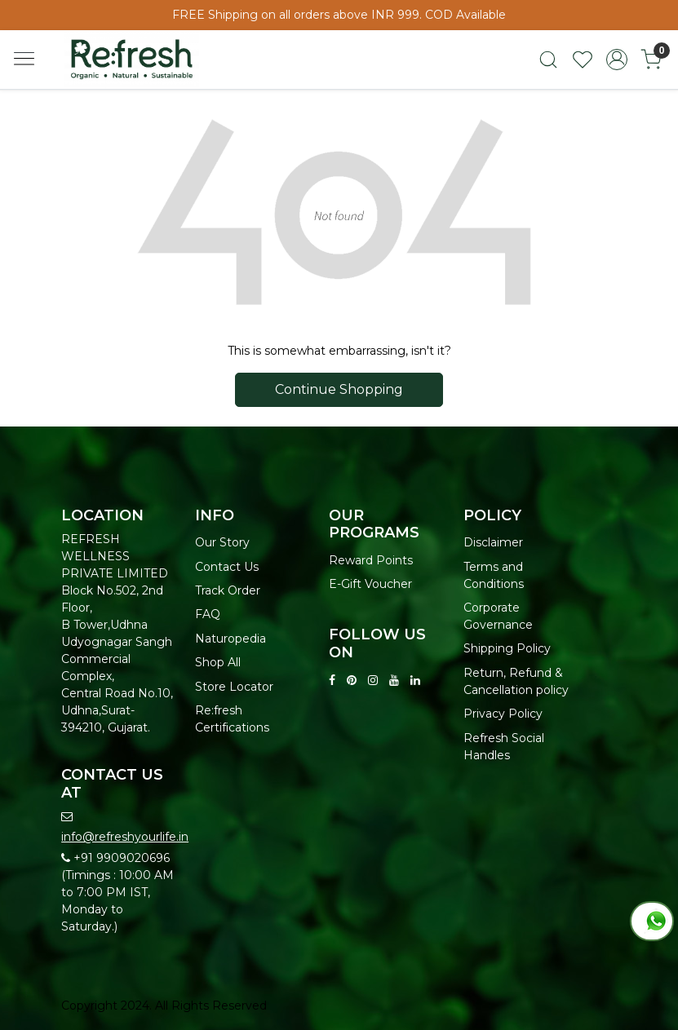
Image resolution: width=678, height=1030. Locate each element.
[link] (548, 59)
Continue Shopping (339, 389)
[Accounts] (617, 59)
